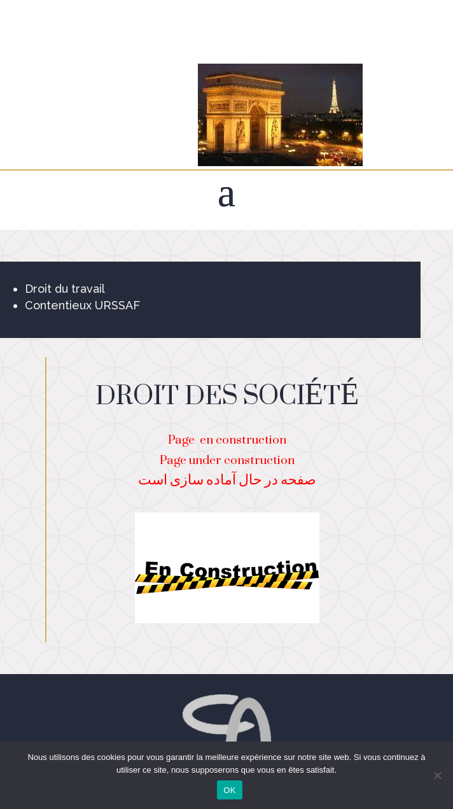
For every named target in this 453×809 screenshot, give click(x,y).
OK (229, 790)
